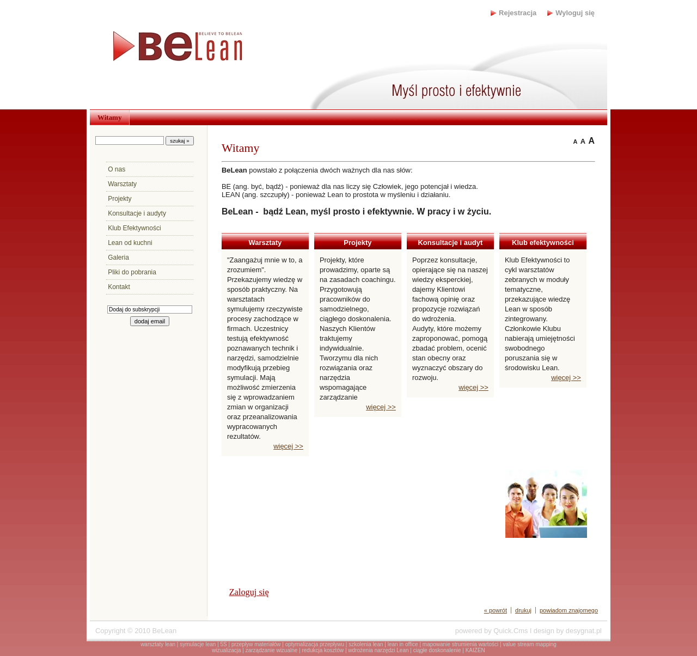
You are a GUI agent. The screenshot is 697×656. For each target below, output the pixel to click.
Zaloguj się (249, 592)
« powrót (495, 610)
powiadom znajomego (569, 610)
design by (568, 631)
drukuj (523, 610)
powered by (491, 631)
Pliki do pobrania (132, 272)
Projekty (119, 199)
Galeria (118, 257)
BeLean (164, 631)
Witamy (109, 117)
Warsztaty (122, 184)
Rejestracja (517, 13)
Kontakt (119, 287)
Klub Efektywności (134, 228)
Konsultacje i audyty (137, 213)
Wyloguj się (575, 13)
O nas (116, 169)
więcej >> (288, 446)
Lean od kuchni (130, 243)
